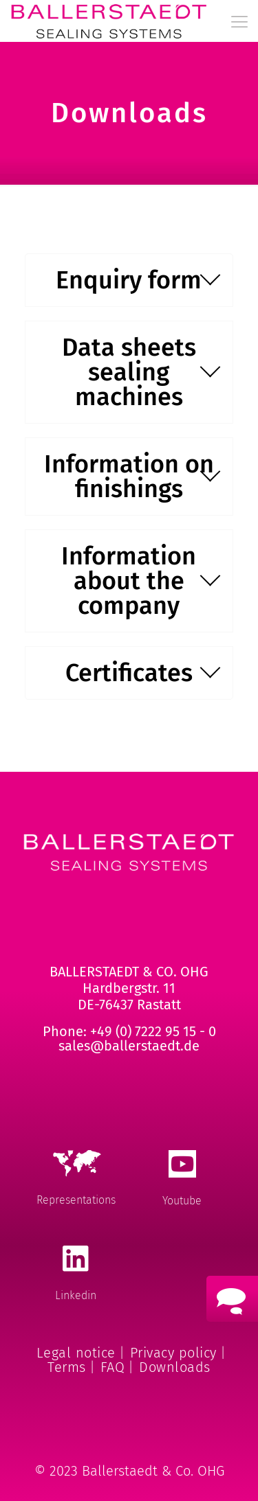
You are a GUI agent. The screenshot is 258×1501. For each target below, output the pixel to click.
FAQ (112, 1367)
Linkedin (75, 1295)
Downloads (175, 1367)
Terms (66, 1367)
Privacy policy (173, 1352)
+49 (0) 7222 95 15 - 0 (153, 1031)
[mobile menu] (239, 22)
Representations (76, 1199)
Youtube (182, 1200)
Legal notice (76, 1352)
